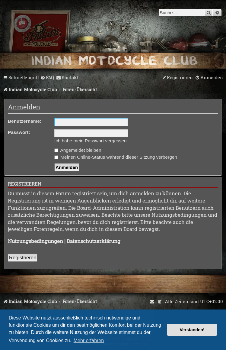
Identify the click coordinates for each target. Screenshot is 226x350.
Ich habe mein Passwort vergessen (90, 140)
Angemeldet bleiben (77, 150)
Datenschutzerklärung (93, 241)
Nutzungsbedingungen (35, 241)
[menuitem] (47, 78)
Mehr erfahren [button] (89, 340)
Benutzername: (24, 121)
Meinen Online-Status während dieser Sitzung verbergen (115, 157)
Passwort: (19, 132)
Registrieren (22, 258)
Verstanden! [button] (192, 329)
